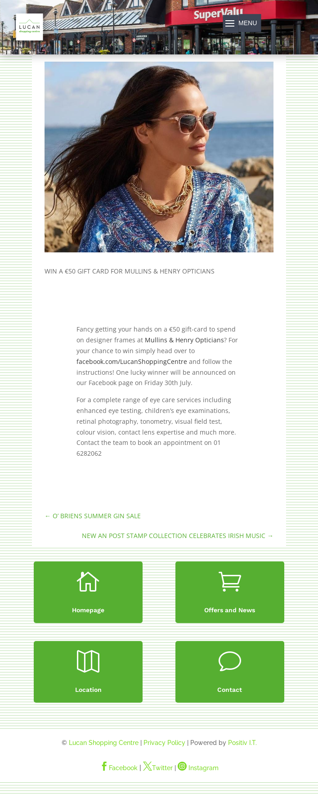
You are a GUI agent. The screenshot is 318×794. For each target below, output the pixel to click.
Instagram (198, 768)
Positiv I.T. (242, 742)
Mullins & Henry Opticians (184, 340)
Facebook (119, 768)
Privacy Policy (164, 742)
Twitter (158, 768)
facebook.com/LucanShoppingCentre (131, 361)
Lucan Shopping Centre (104, 742)
